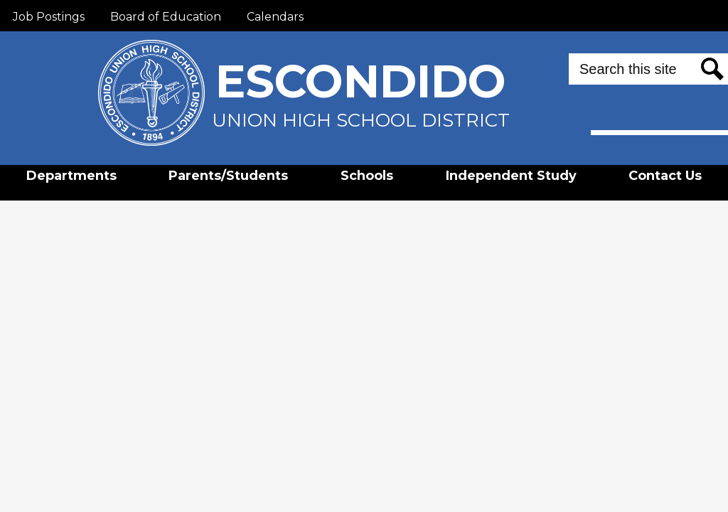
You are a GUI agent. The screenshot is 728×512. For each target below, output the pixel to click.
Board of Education (165, 16)
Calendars (275, 16)
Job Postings (49, 16)
